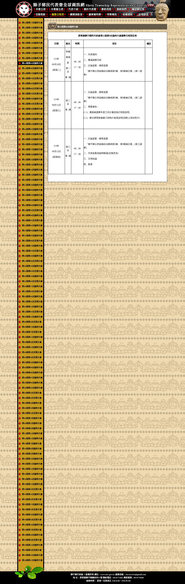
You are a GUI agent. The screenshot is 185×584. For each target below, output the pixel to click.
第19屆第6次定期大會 (32, 519)
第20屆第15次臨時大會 (32, 306)
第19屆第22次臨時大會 (32, 555)
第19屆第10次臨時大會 (32, 459)
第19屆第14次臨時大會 (32, 479)
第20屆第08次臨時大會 (32, 372)
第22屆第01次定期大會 (32, 220)
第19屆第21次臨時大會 (32, 545)
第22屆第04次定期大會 (32, 104)
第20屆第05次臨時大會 (32, 388)
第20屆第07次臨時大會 (32, 377)
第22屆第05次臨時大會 (32, 98)
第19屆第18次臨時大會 (32, 514)
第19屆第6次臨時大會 (32, 428)
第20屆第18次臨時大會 (32, 276)
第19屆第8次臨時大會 (32, 448)
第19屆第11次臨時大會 (32, 464)
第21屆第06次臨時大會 (32, 205)
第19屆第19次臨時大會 (32, 524)
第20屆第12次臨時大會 (32, 337)
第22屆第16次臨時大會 (32, 27)
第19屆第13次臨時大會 (32, 474)
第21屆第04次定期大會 (32, 281)
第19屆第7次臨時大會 (32, 443)
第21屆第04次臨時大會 (32, 215)
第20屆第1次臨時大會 (32, 423)
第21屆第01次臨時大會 (32, 225)
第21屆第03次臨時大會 (32, 235)
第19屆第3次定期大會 (32, 489)
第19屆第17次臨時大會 (32, 504)
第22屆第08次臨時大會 (32, 68)
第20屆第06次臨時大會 (32, 382)
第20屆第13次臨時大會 (32, 327)
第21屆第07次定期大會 (32, 251)
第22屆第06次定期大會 (32, 88)
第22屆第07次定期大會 (32, 78)
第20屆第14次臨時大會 (32, 317)
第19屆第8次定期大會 (32, 540)
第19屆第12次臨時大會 (32, 469)
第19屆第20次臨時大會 (32, 535)
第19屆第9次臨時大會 (32, 453)
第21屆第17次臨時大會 (32, 149)
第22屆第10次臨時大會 (32, 58)
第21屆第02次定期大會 (32, 301)
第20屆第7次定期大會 (32, 332)
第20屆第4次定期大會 (32, 357)
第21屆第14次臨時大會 (32, 164)
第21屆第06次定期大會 (32, 261)
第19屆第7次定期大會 (32, 530)
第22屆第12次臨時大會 (32, 48)
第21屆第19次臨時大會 (32, 139)
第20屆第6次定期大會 (32, 342)
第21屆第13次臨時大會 (32, 169)
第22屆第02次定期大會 (32, 210)
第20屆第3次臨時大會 (32, 408)
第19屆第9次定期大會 (32, 550)
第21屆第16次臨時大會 (32, 154)
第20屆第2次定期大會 (32, 398)
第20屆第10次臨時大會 (32, 362)
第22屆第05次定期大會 (32, 93)
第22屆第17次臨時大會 (32, 22)
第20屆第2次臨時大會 (32, 418)
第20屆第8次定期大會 (32, 322)
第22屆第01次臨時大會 (32, 129)
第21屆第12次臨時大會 (32, 180)
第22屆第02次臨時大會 (32, 124)
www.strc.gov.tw (108, 574)
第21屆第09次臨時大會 (32, 190)
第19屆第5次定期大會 (32, 509)
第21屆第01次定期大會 (32, 311)
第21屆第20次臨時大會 (32, 134)
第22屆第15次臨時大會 (32, 33)
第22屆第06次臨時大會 (32, 83)
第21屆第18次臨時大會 (32, 144)
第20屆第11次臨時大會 (32, 347)
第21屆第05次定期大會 (32, 271)
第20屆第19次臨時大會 (32, 266)
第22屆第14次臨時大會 (32, 38)
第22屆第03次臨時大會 (32, 119)
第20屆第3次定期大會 (32, 393)
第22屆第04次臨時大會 (32, 109)
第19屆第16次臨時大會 (32, 494)
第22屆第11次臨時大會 (32, 53)
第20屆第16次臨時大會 (32, 296)
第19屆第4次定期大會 (32, 499)
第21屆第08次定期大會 (32, 240)
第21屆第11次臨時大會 (32, 175)
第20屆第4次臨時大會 (32, 403)
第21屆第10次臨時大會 (32, 185)
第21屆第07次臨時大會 (32, 195)
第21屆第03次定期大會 (32, 291)
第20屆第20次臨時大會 (32, 256)
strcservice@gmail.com (136, 574)
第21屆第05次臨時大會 (32, 200)
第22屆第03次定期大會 (32, 114)
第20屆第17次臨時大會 (32, 286)
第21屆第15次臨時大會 (32, 159)
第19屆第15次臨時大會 (32, 484)
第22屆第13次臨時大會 (32, 43)
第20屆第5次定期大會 (32, 352)
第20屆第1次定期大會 (32, 413)
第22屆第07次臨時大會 (32, 73)
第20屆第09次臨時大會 (32, 367)
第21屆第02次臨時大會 (32, 230)
